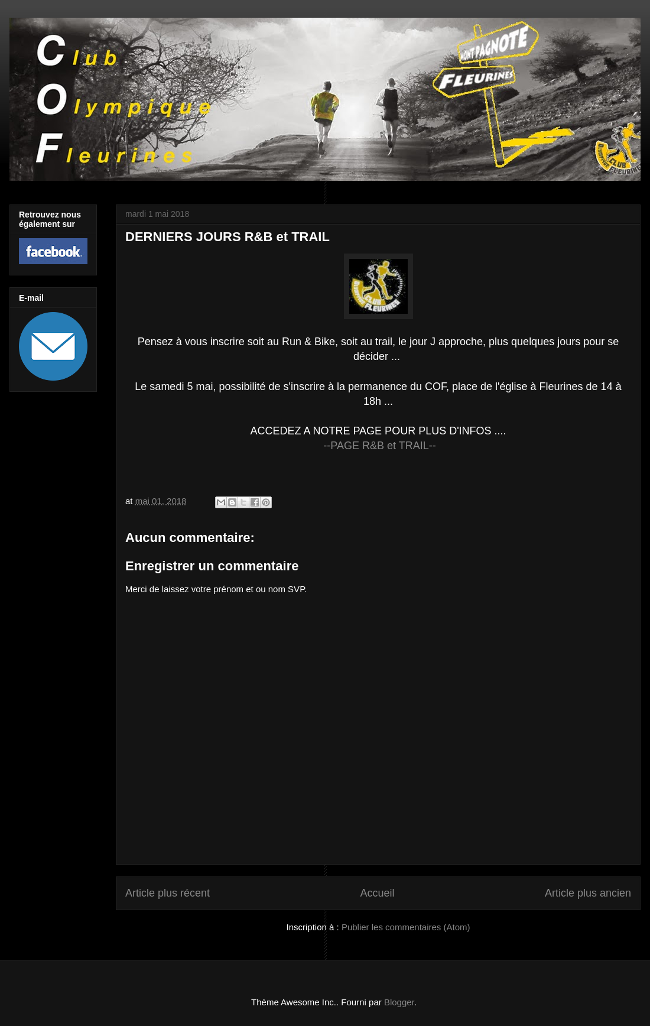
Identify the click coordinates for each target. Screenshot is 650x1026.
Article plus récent (167, 893)
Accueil (377, 893)
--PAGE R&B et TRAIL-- (379, 446)
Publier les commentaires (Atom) (406, 927)
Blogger (399, 1002)
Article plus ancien (588, 893)
